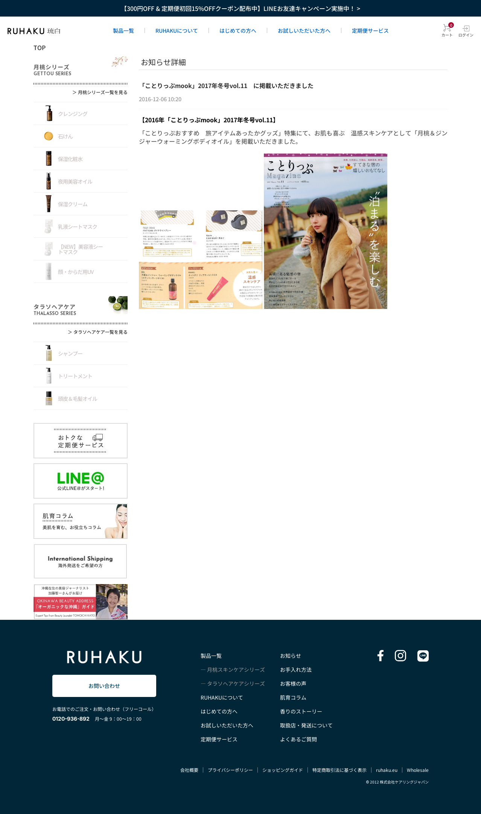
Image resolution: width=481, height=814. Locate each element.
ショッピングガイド (282, 770)
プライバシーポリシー (230, 770)
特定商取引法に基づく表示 (339, 770)
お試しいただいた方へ (304, 30)
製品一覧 (123, 30)
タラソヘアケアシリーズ (236, 683)
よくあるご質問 (298, 739)
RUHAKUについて (176, 30)
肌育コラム (293, 697)
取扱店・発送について (306, 725)
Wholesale (418, 770)
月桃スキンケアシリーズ (236, 669)
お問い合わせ (104, 685)
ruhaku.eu (386, 770)
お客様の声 (293, 683)
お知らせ (290, 655)
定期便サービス (370, 30)
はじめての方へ (237, 30)
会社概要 (189, 770)
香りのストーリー (301, 711)
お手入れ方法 (296, 669)
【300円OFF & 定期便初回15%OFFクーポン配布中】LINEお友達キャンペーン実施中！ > (240, 8)
